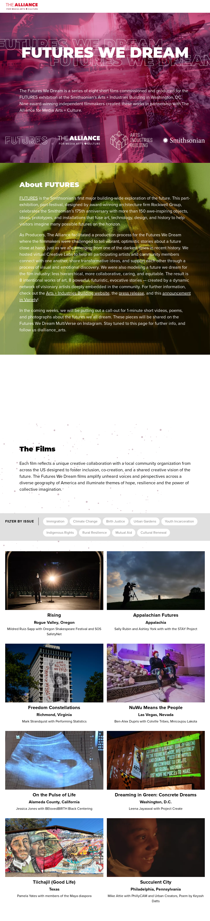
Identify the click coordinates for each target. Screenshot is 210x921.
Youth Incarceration (179, 521)
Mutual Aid (123, 532)
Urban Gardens (145, 521)
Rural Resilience (94, 532)
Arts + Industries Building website (77, 293)
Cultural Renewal (154, 532)
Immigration (55, 521)
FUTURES (28, 198)
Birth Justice (115, 521)
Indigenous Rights (60, 532)
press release (131, 293)
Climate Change (85, 521)
